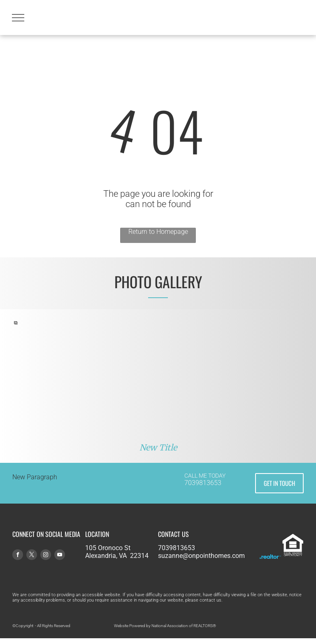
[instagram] (45, 555)
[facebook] (17, 555)
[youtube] (59, 555)
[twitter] (31, 555)
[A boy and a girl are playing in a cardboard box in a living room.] (85, 381)
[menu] (18, 17)
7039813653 (202, 483)
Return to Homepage (158, 232)
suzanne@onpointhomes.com (201, 556)
